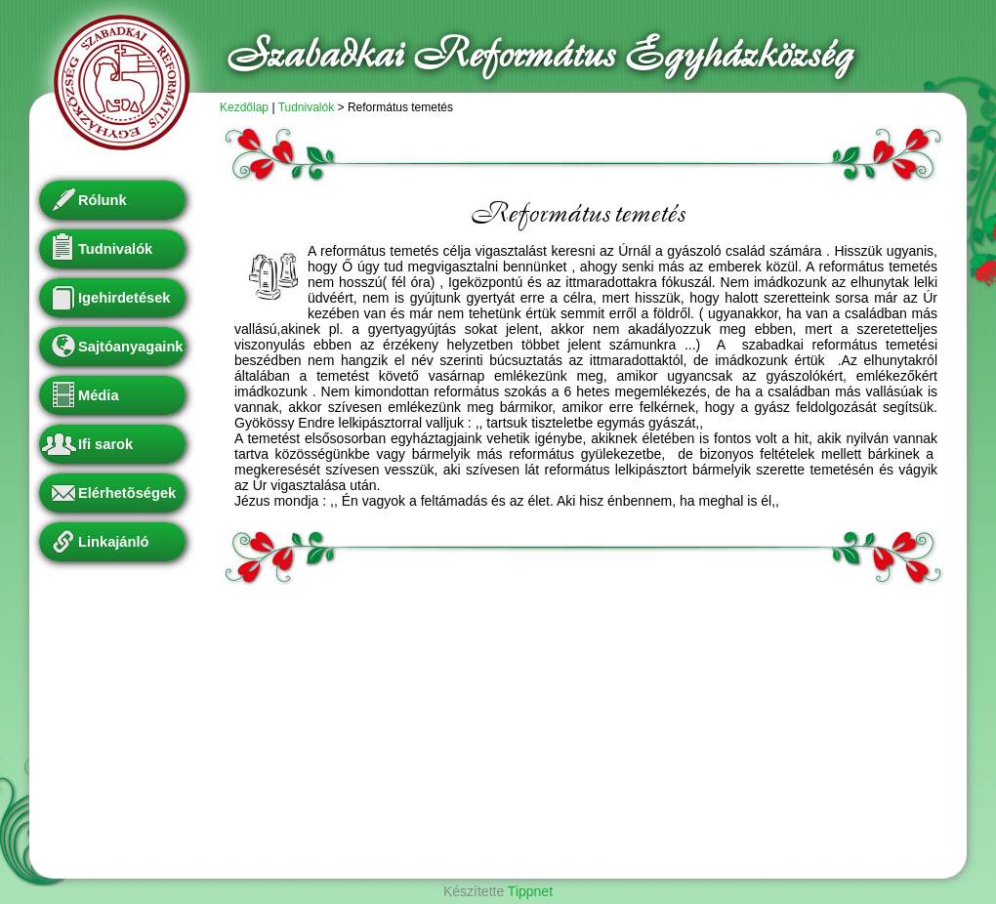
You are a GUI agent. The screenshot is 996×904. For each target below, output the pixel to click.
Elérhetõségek (127, 493)
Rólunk (102, 200)
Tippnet (530, 891)
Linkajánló (113, 542)
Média (98, 395)
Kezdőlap (244, 107)
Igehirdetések (124, 298)
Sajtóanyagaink (131, 346)
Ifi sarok (105, 444)
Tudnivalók (306, 107)
